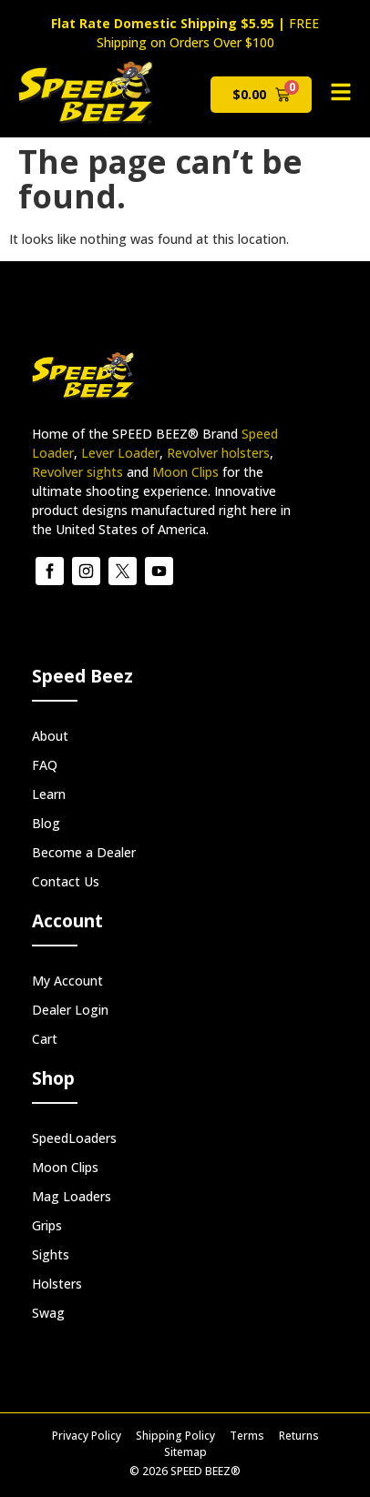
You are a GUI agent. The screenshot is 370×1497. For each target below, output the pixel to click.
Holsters (57, 1283)
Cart (44, 1038)
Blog (46, 823)
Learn (49, 794)
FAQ (44, 765)
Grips (47, 1225)
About (50, 735)
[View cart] (261, 94)
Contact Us (65, 881)
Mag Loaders (71, 1196)
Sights (50, 1254)
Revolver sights (77, 471)
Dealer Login (70, 1009)
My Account (67, 980)
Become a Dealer (84, 852)
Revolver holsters (218, 452)
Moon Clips (185, 471)
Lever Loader (120, 452)
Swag (48, 1312)
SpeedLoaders (74, 1138)
